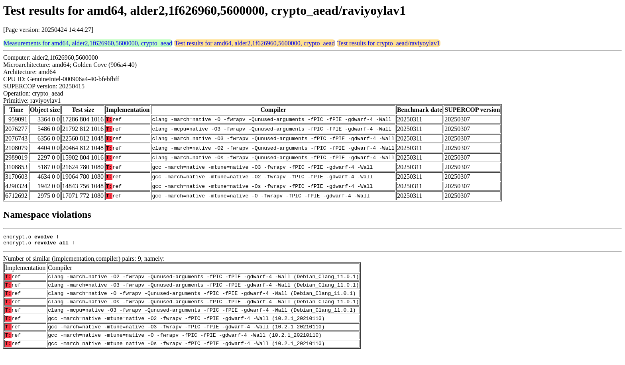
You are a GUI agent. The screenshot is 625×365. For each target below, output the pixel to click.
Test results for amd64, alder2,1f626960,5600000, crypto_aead (255, 43)
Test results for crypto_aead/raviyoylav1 (388, 43)
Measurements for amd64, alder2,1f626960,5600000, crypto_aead (88, 43)
